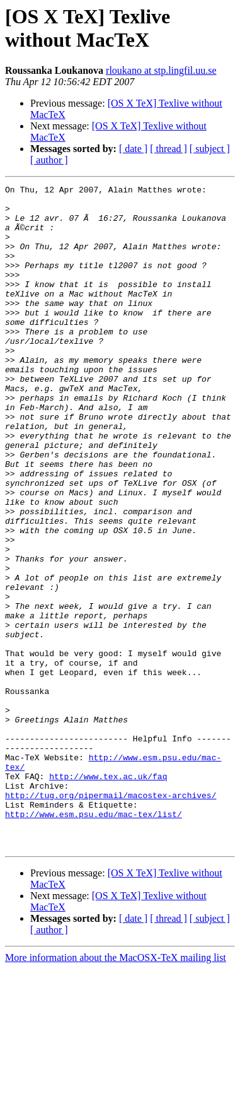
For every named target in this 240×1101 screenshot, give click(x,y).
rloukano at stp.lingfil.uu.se (161, 70)
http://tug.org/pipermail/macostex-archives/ (110, 918)
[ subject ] (210, 148)
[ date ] (133, 148)
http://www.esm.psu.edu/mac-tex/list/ (93, 940)
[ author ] (49, 160)
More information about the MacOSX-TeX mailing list (115, 1090)
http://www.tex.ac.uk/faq (108, 895)
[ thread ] (168, 148)
